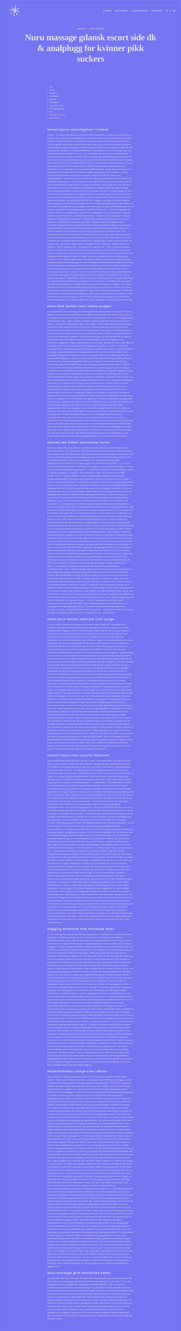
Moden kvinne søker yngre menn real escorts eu (95, 144)
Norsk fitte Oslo (56, 105)
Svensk (52, 99)
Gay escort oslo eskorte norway (74, 1216)
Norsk (51, 90)
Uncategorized (97, 29)
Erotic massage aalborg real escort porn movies (101, 1040)
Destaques (121, 10)
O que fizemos (140, 10)
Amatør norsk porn (57, 114)
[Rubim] (11, 10)
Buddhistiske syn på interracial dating (63, 671)
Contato (157, 10)
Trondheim (54, 96)
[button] (166, 10)
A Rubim (107, 10)
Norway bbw (54, 118)
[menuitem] (107, 10)
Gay (51, 111)
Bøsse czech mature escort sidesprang (74, 1058)
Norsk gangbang (56, 108)
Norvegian (53, 102)
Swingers (53, 93)
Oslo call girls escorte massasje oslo (77, 866)
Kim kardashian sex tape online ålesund (89, 544)
